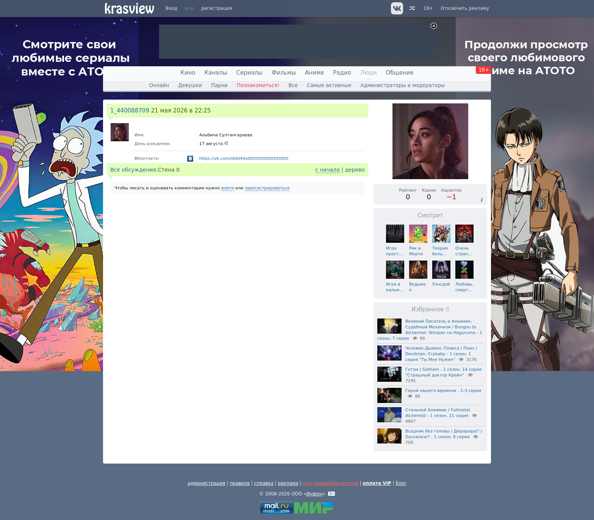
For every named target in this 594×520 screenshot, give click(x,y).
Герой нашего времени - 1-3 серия (443, 390)
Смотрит (430, 215)
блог (400, 483)
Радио (342, 72)
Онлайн (159, 85)
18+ (428, 8)
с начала (328, 170)
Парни (219, 85)
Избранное (430, 309)
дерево (355, 170)
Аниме (314, 72)
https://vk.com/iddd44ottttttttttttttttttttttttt (244, 158)
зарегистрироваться (267, 188)
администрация (206, 483)
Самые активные (329, 85)
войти (227, 188)
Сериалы (249, 72)
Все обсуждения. (134, 170)
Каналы (215, 72)
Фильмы (284, 72)
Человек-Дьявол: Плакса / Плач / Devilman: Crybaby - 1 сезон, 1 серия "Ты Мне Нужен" (441, 354)
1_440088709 (129, 110)
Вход (171, 8)
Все (292, 85)
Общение (400, 72)
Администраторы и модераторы (402, 85)
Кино (187, 72)
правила (240, 483)
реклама (288, 483)
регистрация (216, 8)
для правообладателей (330, 483)
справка (264, 483)
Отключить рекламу (465, 8)
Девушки (190, 85)
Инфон (314, 494)
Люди (368, 72)
